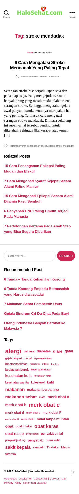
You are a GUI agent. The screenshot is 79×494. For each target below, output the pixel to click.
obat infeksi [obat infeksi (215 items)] (24, 426)
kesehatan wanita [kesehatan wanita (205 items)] (17, 382)
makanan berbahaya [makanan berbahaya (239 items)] (43, 389)
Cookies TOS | (58, 478)
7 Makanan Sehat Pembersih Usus (33, 304)
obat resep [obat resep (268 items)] (14, 434)
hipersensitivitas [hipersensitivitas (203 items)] (16, 364)
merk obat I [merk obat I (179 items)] (28, 419)
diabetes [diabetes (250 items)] (44, 351)
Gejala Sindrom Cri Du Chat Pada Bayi (36, 313)
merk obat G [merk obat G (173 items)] (12, 419)
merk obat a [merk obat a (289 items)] (58, 397)
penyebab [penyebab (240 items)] (35, 440)
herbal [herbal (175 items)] (28, 358)
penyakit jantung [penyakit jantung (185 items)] (15, 440)
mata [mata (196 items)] (42, 397)
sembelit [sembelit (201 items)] (38, 447)
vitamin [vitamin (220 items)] (10, 454)
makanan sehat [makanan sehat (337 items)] (21, 396)
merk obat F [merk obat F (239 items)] (52, 412)
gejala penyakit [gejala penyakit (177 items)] (14, 358)
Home (30, 52)
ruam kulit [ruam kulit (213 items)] (53, 440)
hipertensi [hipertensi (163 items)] (35, 364)
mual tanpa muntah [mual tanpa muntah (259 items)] (53, 419)
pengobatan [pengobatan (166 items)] (32, 433)
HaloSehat (20, 471)
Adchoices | (11, 478)
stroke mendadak (65, 145)
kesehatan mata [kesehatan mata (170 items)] (42, 375)
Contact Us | (42, 478)
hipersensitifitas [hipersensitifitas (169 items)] (43, 358)
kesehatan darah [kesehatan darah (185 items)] (41, 369)
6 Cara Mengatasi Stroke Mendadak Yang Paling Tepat (39, 65)
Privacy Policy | (13, 482)
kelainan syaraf (17, 145)
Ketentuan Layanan (35, 482)
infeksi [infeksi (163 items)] (45, 364)
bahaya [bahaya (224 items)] (29, 351)
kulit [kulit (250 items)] (50, 382)
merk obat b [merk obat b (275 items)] (15, 405)
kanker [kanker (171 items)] (55, 364)
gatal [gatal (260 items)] (69, 351)
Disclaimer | (26, 478)
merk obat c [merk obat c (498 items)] (44, 405)
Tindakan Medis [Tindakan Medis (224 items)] (58, 447)
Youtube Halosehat (41, 471)
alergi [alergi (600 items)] (13, 351)
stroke (51, 145)
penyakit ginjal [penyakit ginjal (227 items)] (52, 433)
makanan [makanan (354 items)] (15, 389)
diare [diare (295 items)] (57, 351)
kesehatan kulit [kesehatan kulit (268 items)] (18, 376)
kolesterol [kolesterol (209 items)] (38, 382)
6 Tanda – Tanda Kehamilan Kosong (34, 279)
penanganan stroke (37, 145)
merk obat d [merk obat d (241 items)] (14, 412)
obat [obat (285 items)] (9, 426)
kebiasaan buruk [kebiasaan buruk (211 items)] (17, 369)
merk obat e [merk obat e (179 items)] (33, 412)
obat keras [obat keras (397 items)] (46, 426)
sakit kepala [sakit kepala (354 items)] (18, 447)
